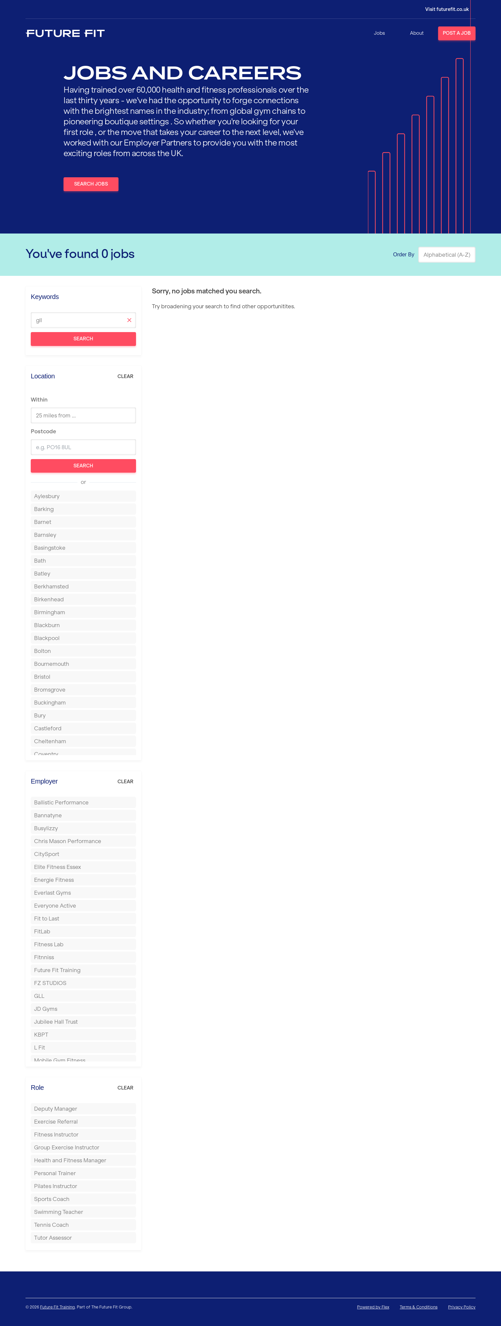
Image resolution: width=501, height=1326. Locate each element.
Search (83, 339)
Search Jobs (91, 184)
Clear (125, 376)
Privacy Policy (462, 1307)
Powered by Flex (373, 1307)
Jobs (379, 33)
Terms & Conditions (418, 1307)
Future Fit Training (57, 1307)
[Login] (442, 9)
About (417, 33)
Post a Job (457, 33)
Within (39, 399)
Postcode (43, 431)
